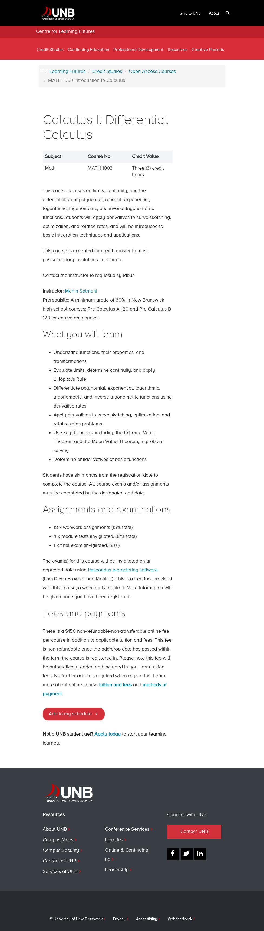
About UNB (55, 829)
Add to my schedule (70, 714)
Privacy (119, 919)
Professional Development (138, 50)
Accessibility (146, 919)
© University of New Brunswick (76, 919)
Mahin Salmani (81, 291)
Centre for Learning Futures (65, 31)
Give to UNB (190, 13)
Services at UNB (60, 871)
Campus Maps (58, 840)
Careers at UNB (59, 861)
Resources (177, 50)
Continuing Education (88, 50)
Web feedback (180, 919)
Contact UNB (194, 831)
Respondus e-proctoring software (123, 570)
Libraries (114, 840)
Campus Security (61, 850)
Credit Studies (50, 50)
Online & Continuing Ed (126, 855)
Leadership (116, 870)
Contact (44, 70)
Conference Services (127, 829)
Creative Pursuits (208, 50)
